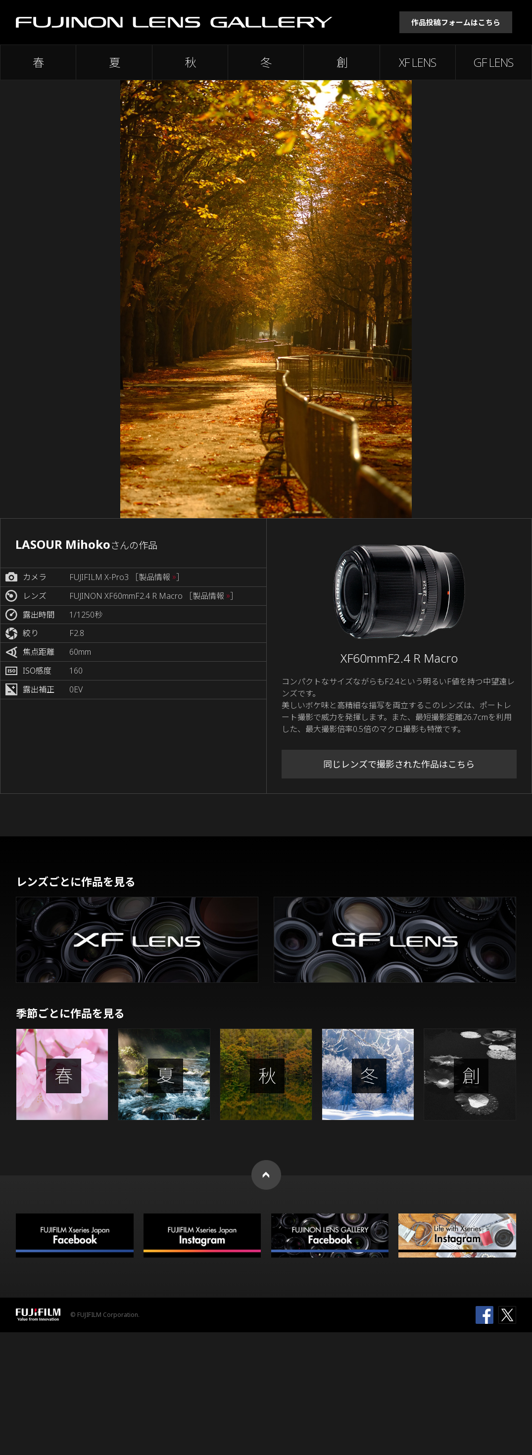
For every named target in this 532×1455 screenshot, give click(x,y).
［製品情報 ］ (157, 577)
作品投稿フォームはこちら (455, 22)
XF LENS (417, 62)
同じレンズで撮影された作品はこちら (399, 764)
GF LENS (493, 62)
